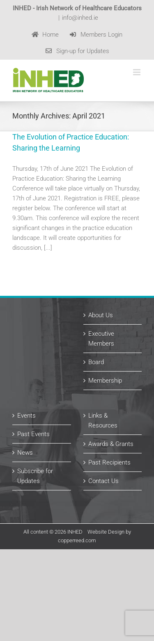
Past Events (33, 434)
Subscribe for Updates (35, 476)
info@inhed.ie (80, 17)
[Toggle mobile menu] (137, 72)
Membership (105, 380)
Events (26, 415)
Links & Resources (102, 420)
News (25, 452)
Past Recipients (109, 462)
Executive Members (101, 338)
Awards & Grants (110, 444)
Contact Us (103, 481)
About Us (100, 315)
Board (96, 362)
